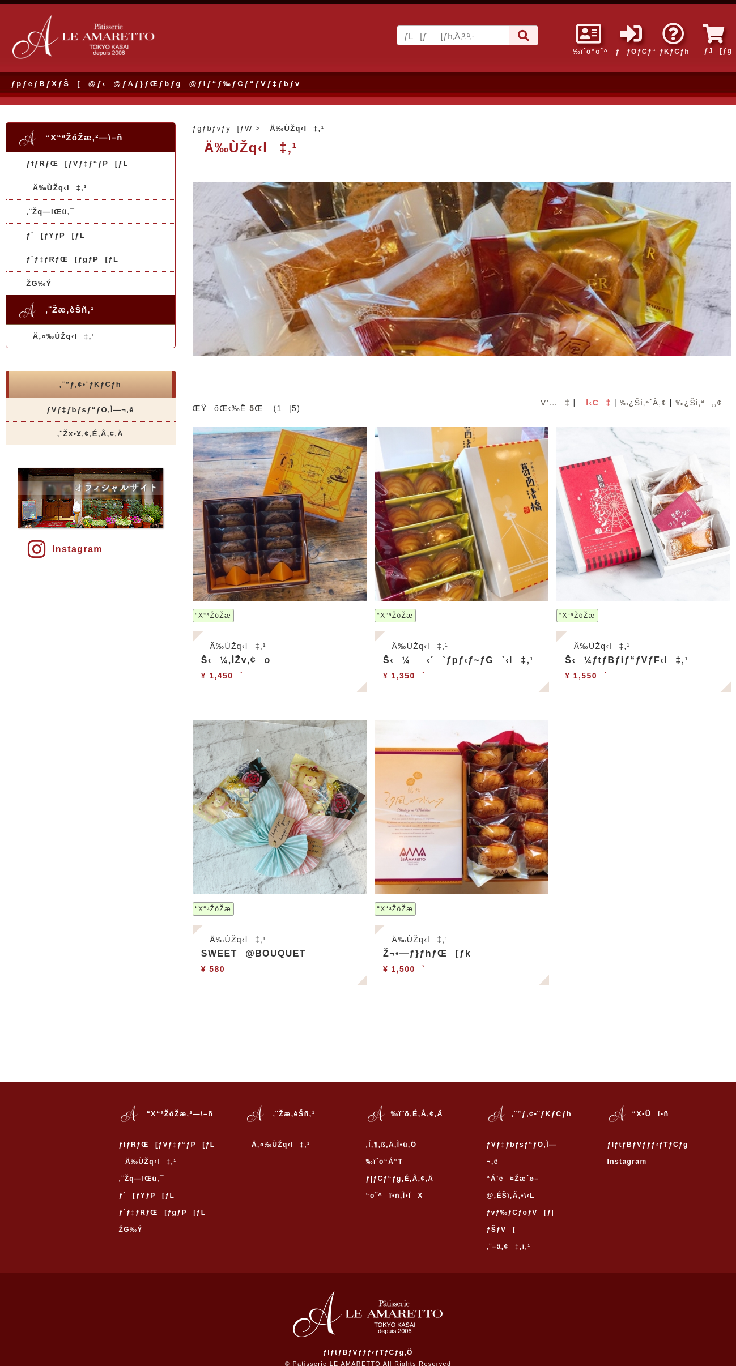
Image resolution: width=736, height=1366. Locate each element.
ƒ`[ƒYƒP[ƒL (55, 235)
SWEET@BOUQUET (253, 953)
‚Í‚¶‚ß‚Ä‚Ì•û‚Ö (391, 1145)
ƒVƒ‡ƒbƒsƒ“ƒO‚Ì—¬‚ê (90, 409)
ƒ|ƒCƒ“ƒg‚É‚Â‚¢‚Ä (400, 1179)
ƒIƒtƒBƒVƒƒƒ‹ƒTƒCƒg (647, 1145)
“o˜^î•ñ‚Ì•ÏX (394, 1195)
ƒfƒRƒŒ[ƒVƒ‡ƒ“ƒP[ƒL (77, 163)
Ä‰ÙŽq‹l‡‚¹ (56, 187)
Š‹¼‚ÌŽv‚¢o (236, 660)
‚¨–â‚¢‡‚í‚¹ (509, 1246)
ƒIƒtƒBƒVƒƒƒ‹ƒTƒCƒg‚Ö (368, 1352)
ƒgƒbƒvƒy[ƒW (223, 128)
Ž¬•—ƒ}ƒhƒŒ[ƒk (427, 953)
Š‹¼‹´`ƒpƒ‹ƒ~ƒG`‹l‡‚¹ (458, 660)
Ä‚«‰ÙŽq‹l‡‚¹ (60, 336)
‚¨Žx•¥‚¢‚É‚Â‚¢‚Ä (90, 433)
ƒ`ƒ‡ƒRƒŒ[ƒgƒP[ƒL (72, 259)
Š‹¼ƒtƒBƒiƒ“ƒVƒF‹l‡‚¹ (626, 660)
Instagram (65, 549)
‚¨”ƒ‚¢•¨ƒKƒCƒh (90, 384)
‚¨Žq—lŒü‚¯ (50, 211)
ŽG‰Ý (39, 283)
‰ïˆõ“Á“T (384, 1162)
